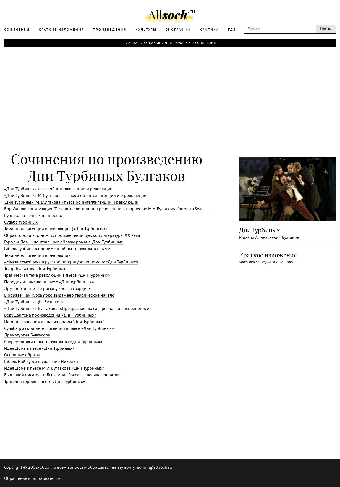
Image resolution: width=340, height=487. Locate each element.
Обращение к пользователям (32, 478)
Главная (131, 43)
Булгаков (152, 43)
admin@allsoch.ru (154, 467)
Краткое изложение (268, 255)
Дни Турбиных (178, 43)
